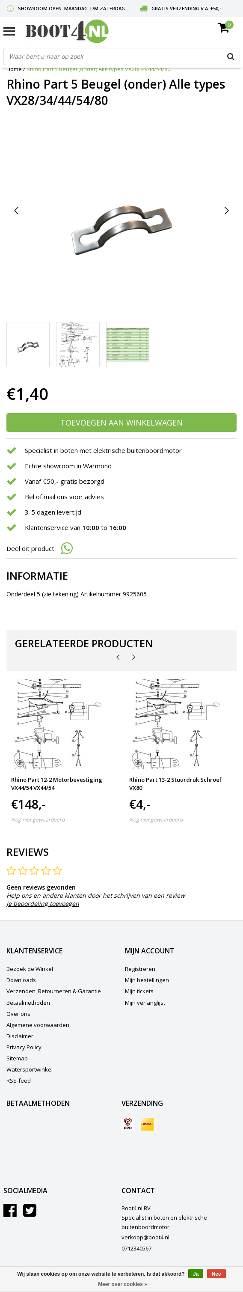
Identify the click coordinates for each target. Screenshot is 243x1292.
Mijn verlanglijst (145, 1002)
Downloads (21, 980)
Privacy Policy (23, 1047)
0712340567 (136, 1248)
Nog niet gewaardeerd (38, 819)
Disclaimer (19, 1036)
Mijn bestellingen (147, 980)
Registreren (140, 969)
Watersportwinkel (29, 1069)
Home (14, 69)
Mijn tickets (139, 991)
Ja (196, 1274)
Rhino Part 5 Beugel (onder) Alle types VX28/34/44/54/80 (98, 69)
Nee (216, 1274)
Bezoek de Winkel (29, 969)
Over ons (18, 1014)
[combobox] (122, 56)
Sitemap (17, 1058)
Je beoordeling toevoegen (42, 903)
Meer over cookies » (122, 1284)
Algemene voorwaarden (37, 1025)
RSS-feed (18, 1080)
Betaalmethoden (28, 1002)
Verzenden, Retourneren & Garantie (53, 991)
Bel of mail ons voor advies (64, 496)
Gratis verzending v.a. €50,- (186, 8)
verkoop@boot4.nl (145, 1237)
